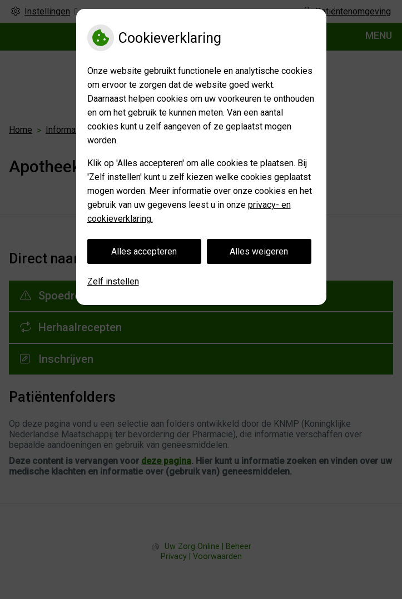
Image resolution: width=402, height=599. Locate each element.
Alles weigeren (259, 251)
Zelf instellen (113, 281)
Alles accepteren (144, 251)
